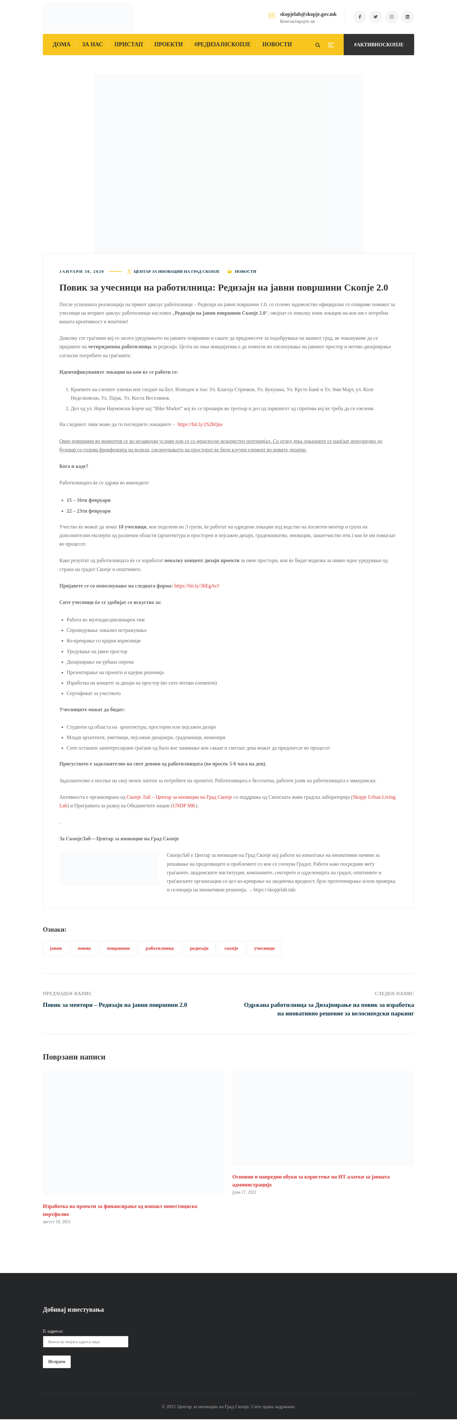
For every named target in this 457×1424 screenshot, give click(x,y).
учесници (264, 950)
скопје (231, 950)
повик (84, 950)
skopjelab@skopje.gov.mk (303, 14)
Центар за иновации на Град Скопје (177, 273)
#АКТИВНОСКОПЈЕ (379, 44)
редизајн (199, 950)
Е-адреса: (53, 1335)
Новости (245, 273)
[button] (228, 166)
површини (118, 950)
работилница (160, 950)
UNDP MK (183, 807)
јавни (56, 950)
